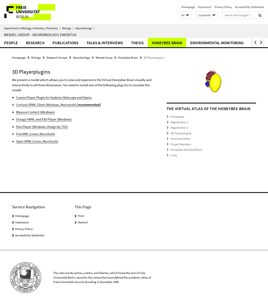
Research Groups (57, 57)
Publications (65, 42)
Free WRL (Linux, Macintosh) (35, 134)
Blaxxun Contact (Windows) (35, 112)
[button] (185, 15)
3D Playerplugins (181, 133)
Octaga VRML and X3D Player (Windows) (44, 119)
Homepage (188, 7)
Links (174, 155)
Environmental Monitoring (217, 42)
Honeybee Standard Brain (187, 149)
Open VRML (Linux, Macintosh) (37, 141)
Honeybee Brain (167, 42)
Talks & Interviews (104, 42)
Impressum (204, 7)
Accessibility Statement (249, 7)
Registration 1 (179, 122)
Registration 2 (179, 127)
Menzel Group (104, 57)
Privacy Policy (223, 7)
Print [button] (81, 216)
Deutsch (83, 222)
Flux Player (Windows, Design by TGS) (42, 126)
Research (35, 42)
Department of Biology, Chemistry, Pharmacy (32, 28)
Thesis (137, 42)
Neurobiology (84, 28)
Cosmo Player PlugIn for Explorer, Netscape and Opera (54, 97)
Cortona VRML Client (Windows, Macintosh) (46, 104)
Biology (68, 28)
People (11, 42)
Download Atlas (180, 138)
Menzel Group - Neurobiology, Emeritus (40, 34)
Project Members (181, 144)
